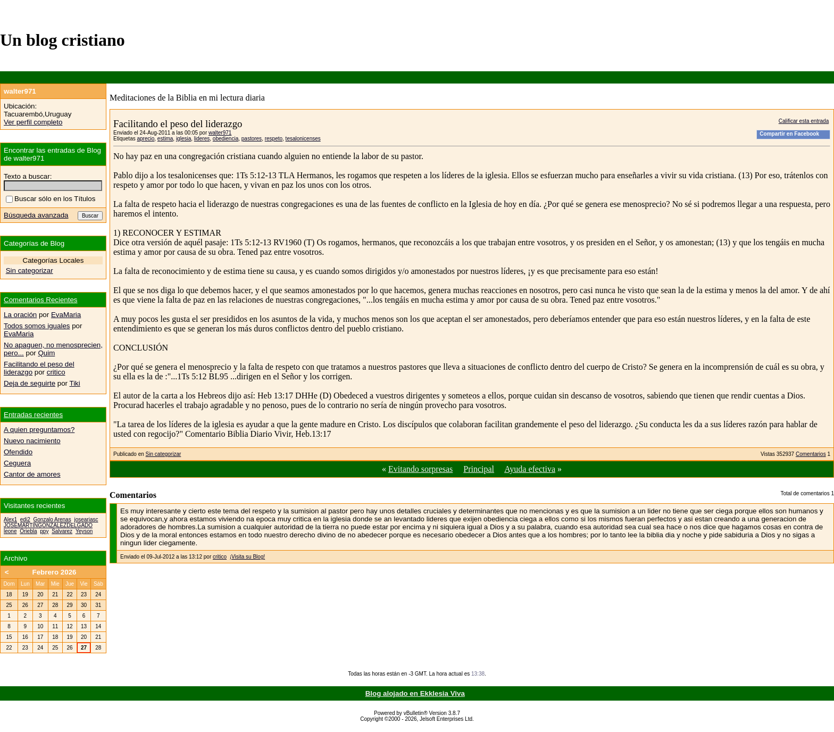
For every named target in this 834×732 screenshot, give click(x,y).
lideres (202, 139)
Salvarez (62, 531)
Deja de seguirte (29, 383)
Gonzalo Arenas (52, 519)
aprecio (145, 139)
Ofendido (18, 452)
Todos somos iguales (37, 326)
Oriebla (28, 531)
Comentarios (811, 454)
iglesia (183, 139)
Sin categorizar (163, 454)
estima (165, 139)
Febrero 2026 (54, 572)
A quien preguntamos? (39, 430)
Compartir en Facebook (789, 134)
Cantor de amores (32, 474)
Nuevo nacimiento (32, 441)
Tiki (75, 383)
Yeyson (84, 531)
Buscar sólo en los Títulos (50, 199)
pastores (251, 139)
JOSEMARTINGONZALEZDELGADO (48, 525)
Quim (46, 353)
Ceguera (17, 463)
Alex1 (10, 519)
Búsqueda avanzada (36, 215)
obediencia (225, 139)
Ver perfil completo (33, 122)
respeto (273, 139)
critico (220, 557)
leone (10, 531)
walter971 (219, 133)
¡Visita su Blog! (247, 557)
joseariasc (86, 519)
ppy (44, 531)
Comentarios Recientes (41, 300)
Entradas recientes (33, 415)
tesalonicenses (303, 139)
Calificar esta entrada (804, 121)
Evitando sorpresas (420, 468)
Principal (478, 468)
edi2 (25, 519)
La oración (20, 315)
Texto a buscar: (28, 176)
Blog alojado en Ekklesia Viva (415, 693)
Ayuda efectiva (529, 468)
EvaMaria (66, 315)
